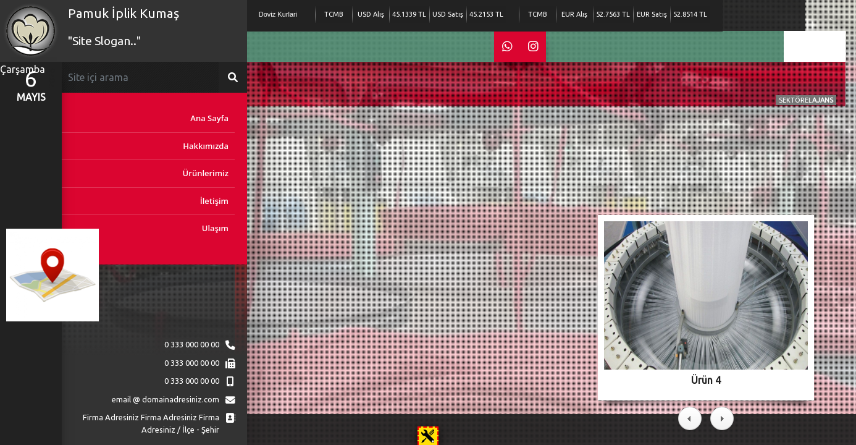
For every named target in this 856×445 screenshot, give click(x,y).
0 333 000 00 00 (191, 344)
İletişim (214, 200)
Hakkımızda (206, 145)
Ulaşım (215, 228)
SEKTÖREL (806, 100)
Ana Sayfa (209, 118)
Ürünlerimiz (206, 173)
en (815, 44)
